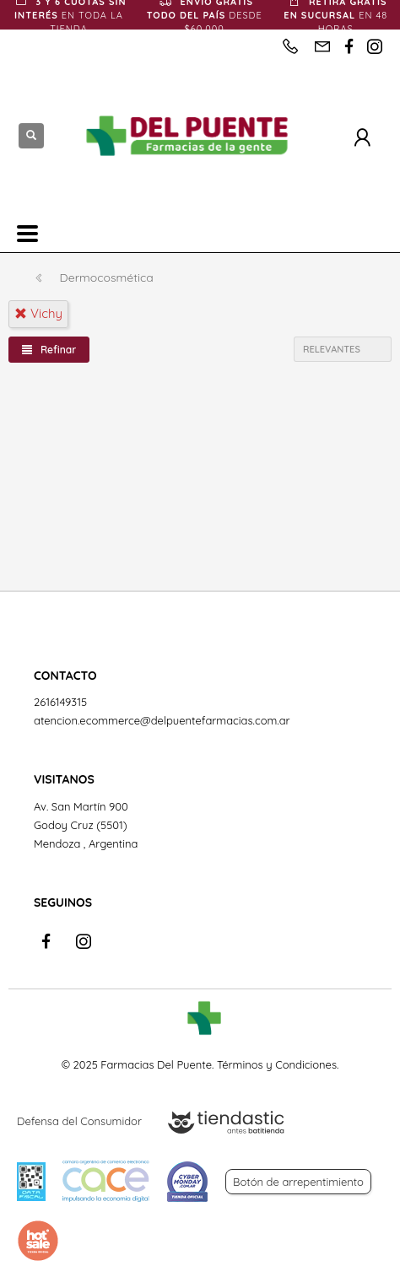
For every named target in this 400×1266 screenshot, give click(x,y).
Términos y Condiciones (277, 1064)
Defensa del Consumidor (79, 1121)
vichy (38, 313)
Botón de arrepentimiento (298, 1181)
